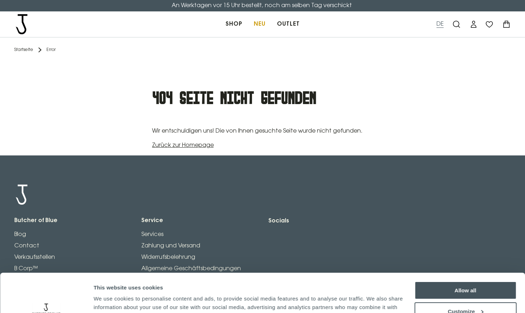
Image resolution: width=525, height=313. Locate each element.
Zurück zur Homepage (183, 145)
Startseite (23, 50)
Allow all (465, 254)
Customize (466, 275)
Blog (20, 234)
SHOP (234, 24)
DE (440, 24)
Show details (110, 299)
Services (152, 234)
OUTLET (288, 24)
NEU (260, 24)
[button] (473, 24)
